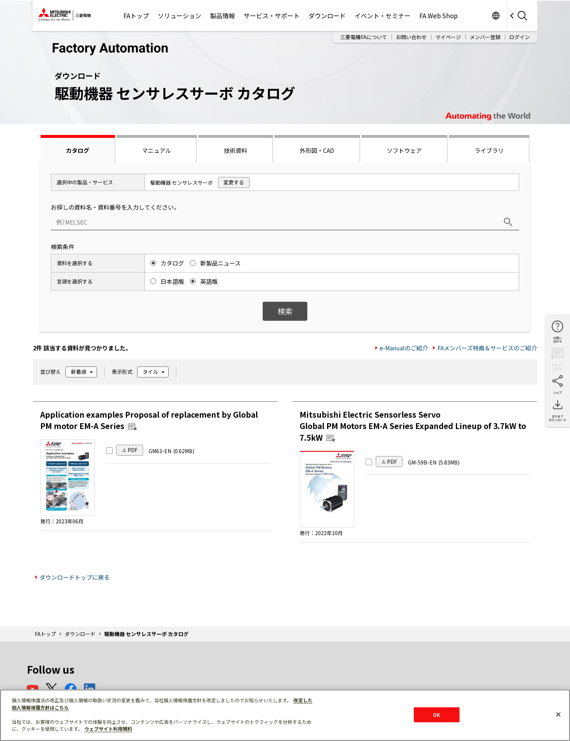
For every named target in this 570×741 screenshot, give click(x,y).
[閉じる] (558, 714)
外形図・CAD (317, 150)
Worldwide (495, 15)
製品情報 (222, 15)
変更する (234, 182)
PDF (133, 450)
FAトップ (136, 15)
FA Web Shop (438, 15)
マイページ (448, 37)
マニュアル (156, 150)
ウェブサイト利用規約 (108, 728)
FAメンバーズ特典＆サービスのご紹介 (487, 347)
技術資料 (235, 150)
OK (436, 714)
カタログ (77, 150)
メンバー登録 (485, 37)
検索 (285, 311)
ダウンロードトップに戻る (75, 577)
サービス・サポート (272, 15)
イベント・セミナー (382, 15)
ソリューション (179, 15)
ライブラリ (489, 150)
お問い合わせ (411, 37)
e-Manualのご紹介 (404, 347)
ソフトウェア (404, 150)
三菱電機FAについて (363, 37)
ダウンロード (327, 15)
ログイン (519, 37)
